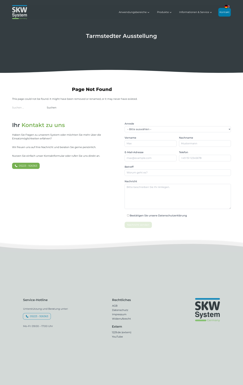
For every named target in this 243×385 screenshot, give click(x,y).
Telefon (183, 152)
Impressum (119, 314)
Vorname (130, 137)
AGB (114, 305)
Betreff (129, 166)
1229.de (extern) (121, 332)
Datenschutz (120, 310)
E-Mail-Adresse (134, 152)
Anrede (129, 123)
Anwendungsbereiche (134, 12)
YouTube (117, 336)
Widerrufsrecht (121, 318)
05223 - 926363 (26, 165)
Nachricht (131, 181)
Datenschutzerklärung (172, 215)
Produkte (164, 12)
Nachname (186, 137)
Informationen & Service (195, 12)
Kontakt (225, 12)
